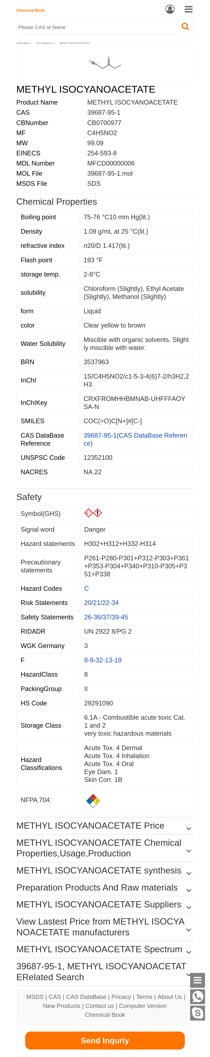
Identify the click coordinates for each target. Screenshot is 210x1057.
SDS (94, 183)
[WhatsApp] (197, 996)
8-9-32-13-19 (103, 660)
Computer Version (143, 1005)
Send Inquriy (105, 1040)
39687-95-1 (103, 112)
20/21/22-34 (101, 602)
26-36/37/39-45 (106, 617)
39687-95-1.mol (110, 173)
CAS (55, 996)
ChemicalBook (23, 43)
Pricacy (121, 996)
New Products (61, 1005)
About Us (170, 996)
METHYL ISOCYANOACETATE (74, 43)
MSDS (35, 996)
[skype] (197, 1013)
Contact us (99, 1005)
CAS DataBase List (45, 43)
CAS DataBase (86, 996)
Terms (144, 996)
